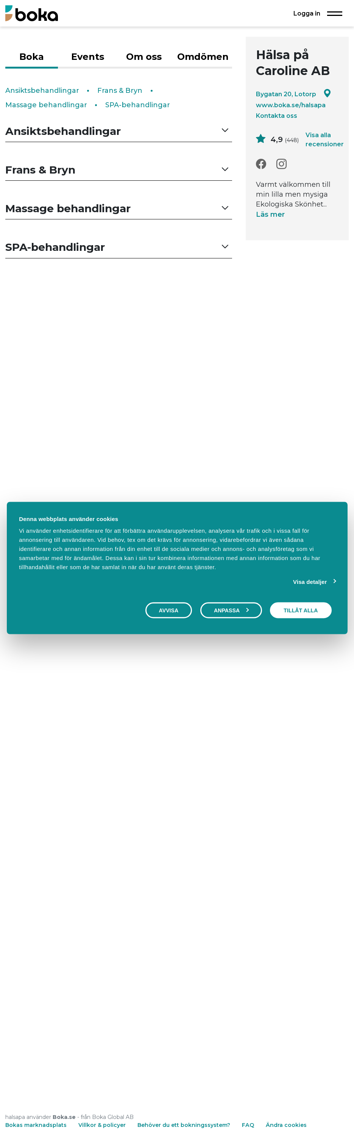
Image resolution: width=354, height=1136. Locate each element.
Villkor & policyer (102, 1125)
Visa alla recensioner (325, 139)
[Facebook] (261, 164)
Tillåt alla (301, 610)
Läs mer (270, 214)
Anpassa (231, 610)
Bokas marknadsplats (36, 1125)
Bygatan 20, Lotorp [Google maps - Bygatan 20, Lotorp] (293, 94)
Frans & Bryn (119, 90)
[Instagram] (281, 164)
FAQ (249, 1125)
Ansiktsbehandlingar (42, 90)
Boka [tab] (31, 56)
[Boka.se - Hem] (31, 13)
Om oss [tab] (144, 56)
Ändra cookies (286, 1125)
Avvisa (169, 610)
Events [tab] (87, 56)
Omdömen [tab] (203, 56)
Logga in (306, 13)
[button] (118, 131)
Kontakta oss (276, 115)
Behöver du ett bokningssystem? (183, 1125)
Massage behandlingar (46, 105)
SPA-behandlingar (137, 105)
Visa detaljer (310, 581)
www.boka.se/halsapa (291, 105)
